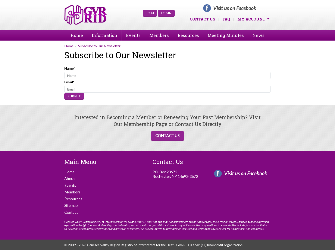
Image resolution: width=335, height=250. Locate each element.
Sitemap (71, 205)
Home (77, 35)
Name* (69, 68)
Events (133, 35)
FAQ (226, 19)
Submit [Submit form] (74, 96)
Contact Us (202, 19)
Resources (188, 35)
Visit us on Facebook (234, 8)
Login (166, 13)
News (258, 35)
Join (150, 13)
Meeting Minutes (226, 35)
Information (104, 35)
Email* (69, 82)
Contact (71, 212)
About (69, 178)
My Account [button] (251, 19)
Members (159, 35)
